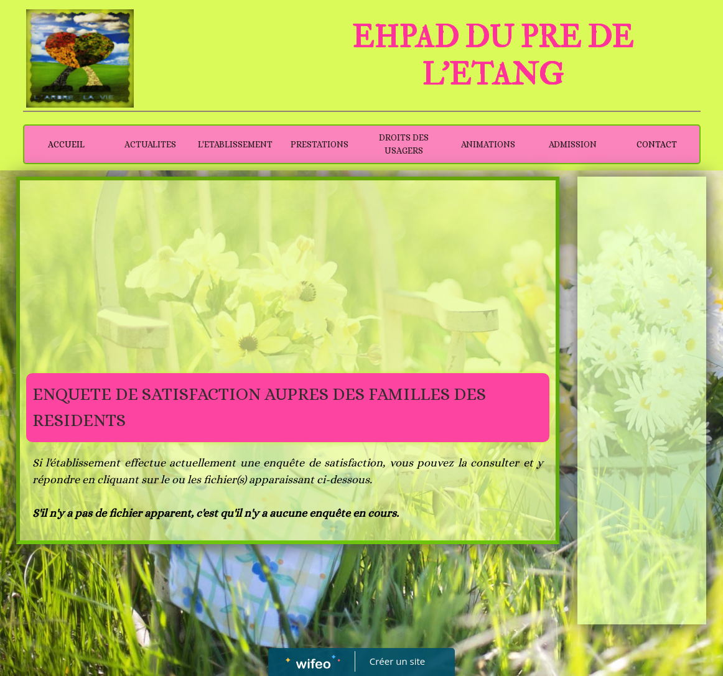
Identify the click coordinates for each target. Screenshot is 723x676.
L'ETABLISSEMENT (235, 144)
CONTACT (657, 144)
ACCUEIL (66, 144)
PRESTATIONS (319, 144)
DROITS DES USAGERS (404, 143)
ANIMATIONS (488, 144)
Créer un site (397, 661)
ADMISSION (573, 144)
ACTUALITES (150, 144)
